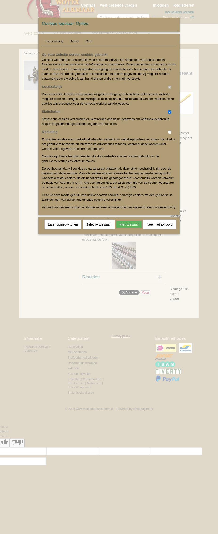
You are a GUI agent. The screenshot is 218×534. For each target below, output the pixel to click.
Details (74, 41)
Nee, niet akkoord (160, 224)
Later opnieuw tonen (63, 224)
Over (89, 41)
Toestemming (54, 41)
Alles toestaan (129, 224)
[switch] (169, 87)
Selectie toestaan (98, 224)
